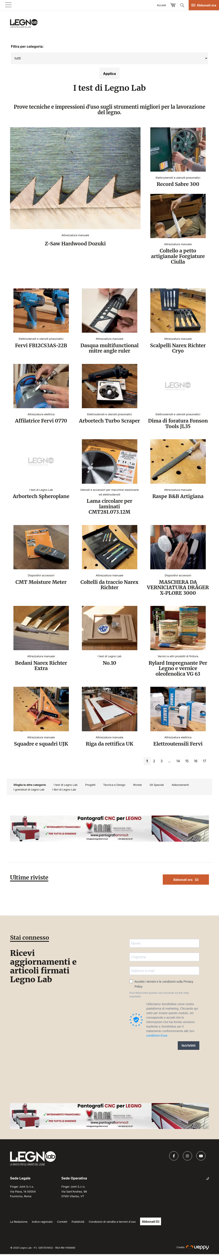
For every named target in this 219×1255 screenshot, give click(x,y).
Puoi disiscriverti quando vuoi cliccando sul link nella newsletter (159, 995)
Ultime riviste (29, 878)
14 (178, 762)
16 (195, 762)
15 (187, 762)
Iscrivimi (188, 1046)
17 (204, 762)
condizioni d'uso (156, 1036)
